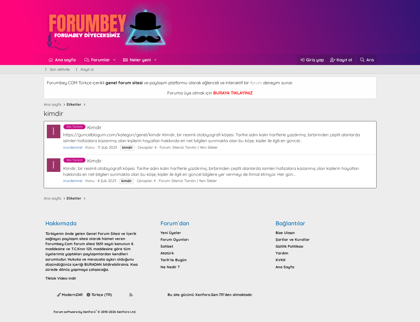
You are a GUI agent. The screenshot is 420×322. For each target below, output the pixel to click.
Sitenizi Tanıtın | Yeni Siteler (195, 147)
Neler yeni (140, 59)
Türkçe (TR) (99, 294)
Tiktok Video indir (60, 278)
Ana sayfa (65, 59)
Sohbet (166, 246)
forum (256, 82)
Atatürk (167, 253)
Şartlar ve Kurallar (293, 239)
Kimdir (82, 127)
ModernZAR (70, 294)
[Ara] (366, 60)
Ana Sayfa (285, 267)
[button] (114, 60)
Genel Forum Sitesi (103, 233)
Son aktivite (60, 69)
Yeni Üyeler (170, 232)
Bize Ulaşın (285, 232)
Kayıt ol (87, 69)
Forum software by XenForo (95, 312)
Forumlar (100, 59)
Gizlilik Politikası (289, 246)
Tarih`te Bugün (173, 260)
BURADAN (93, 264)
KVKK (281, 260)
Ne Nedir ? (170, 267)
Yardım (282, 253)
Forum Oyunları (174, 239)
